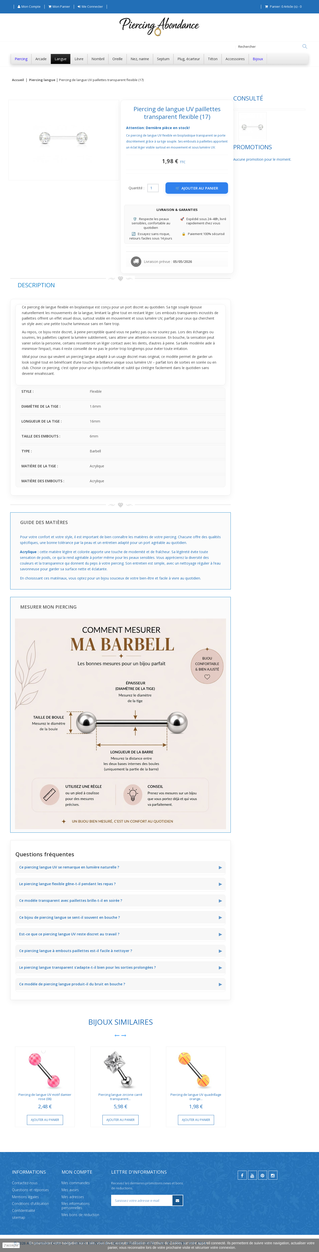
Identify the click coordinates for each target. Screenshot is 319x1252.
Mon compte (77, 1172)
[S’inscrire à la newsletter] (177, 1200)
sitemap (18, 1217)
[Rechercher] (305, 46)
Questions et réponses (30, 1189)
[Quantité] (227, 188)
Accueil (18, 80)
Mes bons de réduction (80, 1214)
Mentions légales (25, 1196)
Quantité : (211, 188)
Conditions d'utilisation (30, 1203)
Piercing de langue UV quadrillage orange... (270, 1096)
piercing (107, 307)
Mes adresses (73, 1196)
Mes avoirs (70, 1189)
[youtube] (252, 1175)
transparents (262, 312)
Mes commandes (76, 1182)
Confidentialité (23, 1210)
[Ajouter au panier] (271, 188)
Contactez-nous (25, 1182)
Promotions (29, 164)
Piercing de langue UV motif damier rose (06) (119, 1096)
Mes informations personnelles (76, 1205)
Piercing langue (42, 80)
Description (110, 285)
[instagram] (272, 1175)
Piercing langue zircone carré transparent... (195, 1096)
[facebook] (242, 1175)
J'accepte (11, 1245)
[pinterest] (262, 1175)
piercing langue (157, 356)
